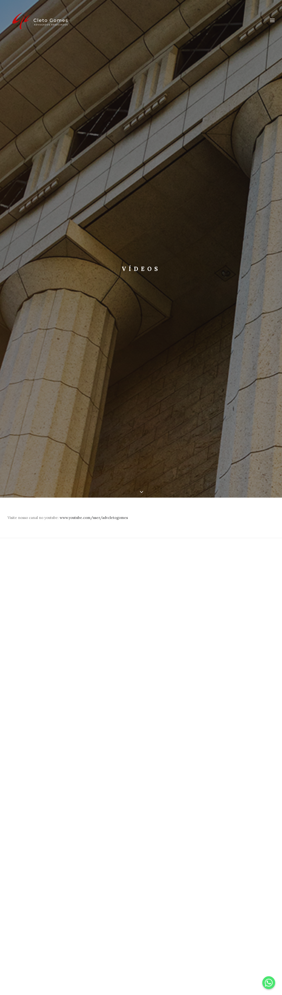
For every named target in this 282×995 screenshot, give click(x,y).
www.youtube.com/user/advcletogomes (94, 514)
